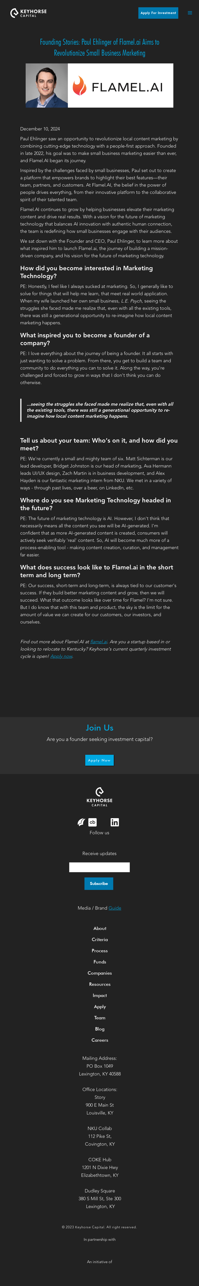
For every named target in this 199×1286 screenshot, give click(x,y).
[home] (28, 13)
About (100, 928)
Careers (99, 1040)
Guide (115, 908)
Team (99, 1017)
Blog (99, 1029)
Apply (100, 1006)
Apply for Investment (158, 13)
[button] (187, 12)
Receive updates (99, 853)
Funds (100, 961)
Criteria (100, 939)
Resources (100, 984)
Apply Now (99, 760)
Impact (100, 995)
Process (100, 950)
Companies (100, 973)
